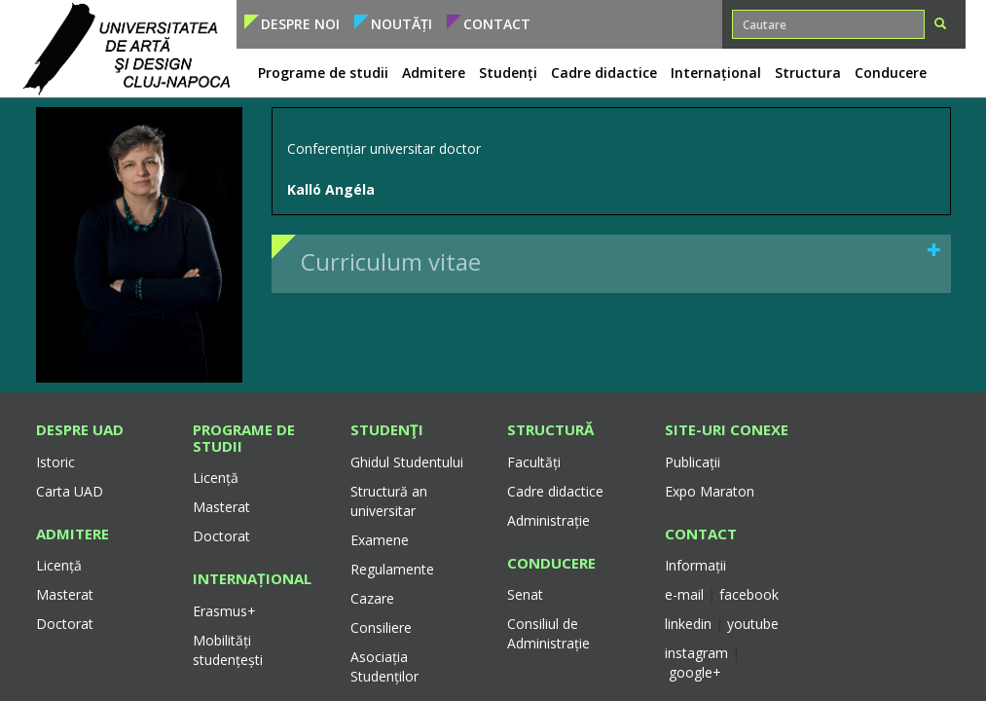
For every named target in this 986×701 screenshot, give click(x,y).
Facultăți (534, 462)
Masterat (64, 594)
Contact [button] (496, 24)
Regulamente (392, 569)
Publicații (692, 462)
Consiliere (381, 627)
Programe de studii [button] (323, 72)
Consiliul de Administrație (548, 633)
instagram (696, 653)
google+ (695, 672)
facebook (749, 594)
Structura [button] (808, 72)
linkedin (688, 623)
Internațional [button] (716, 72)
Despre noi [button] (300, 24)
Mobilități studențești (228, 650)
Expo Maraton (709, 491)
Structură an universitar (388, 501)
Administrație (548, 520)
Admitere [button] (433, 72)
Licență (59, 565)
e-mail (686, 594)
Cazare (372, 598)
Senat (525, 594)
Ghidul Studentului (406, 462)
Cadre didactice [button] (604, 72)
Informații (695, 565)
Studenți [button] (508, 72)
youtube (753, 623)
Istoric (55, 462)
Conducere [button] (891, 72)
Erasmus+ (224, 611)
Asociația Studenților (384, 666)
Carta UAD (69, 491)
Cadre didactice (555, 491)
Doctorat (64, 623)
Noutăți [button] (401, 24)
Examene (379, 540)
